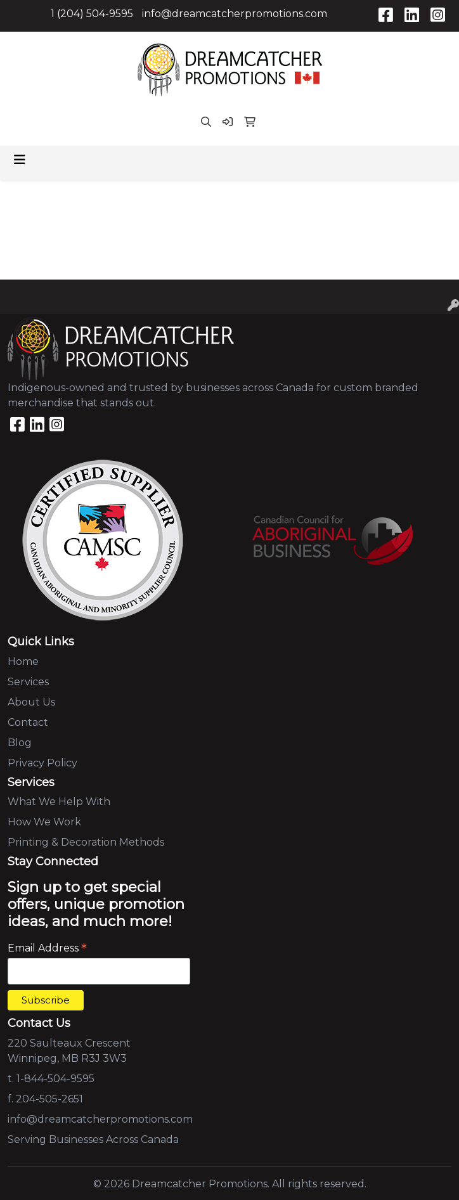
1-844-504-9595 (55, 1079)
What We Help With (59, 802)
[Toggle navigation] (19, 160)
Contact (28, 722)
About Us (31, 702)
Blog (20, 743)
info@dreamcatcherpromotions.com (234, 14)
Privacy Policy (42, 763)
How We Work (44, 822)
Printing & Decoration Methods (86, 842)
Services (28, 682)
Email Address (47, 948)
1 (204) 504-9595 (92, 14)
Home (23, 661)
